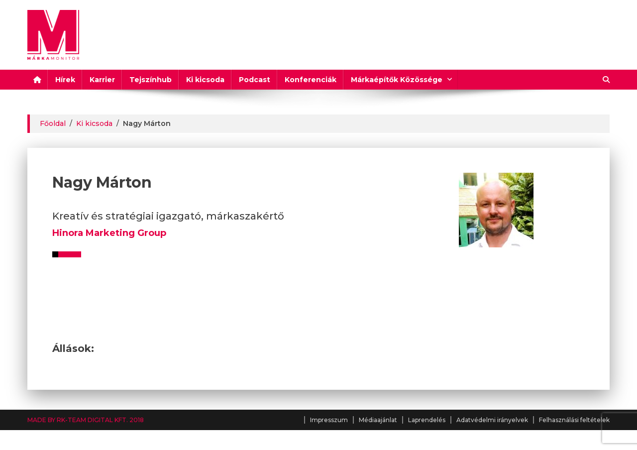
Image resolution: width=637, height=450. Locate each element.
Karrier (102, 79)
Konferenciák (310, 79)
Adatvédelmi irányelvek (492, 420)
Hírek (65, 79)
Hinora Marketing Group (109, 232)
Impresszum (329, 420)
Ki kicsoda (205, 79)
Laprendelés (426, 420)
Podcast (254, 79)
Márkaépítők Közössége (396, 79)
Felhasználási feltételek (574, 420)
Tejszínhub (150, 79)
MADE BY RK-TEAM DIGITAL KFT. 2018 (85, 420)
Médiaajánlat (378, 420)
